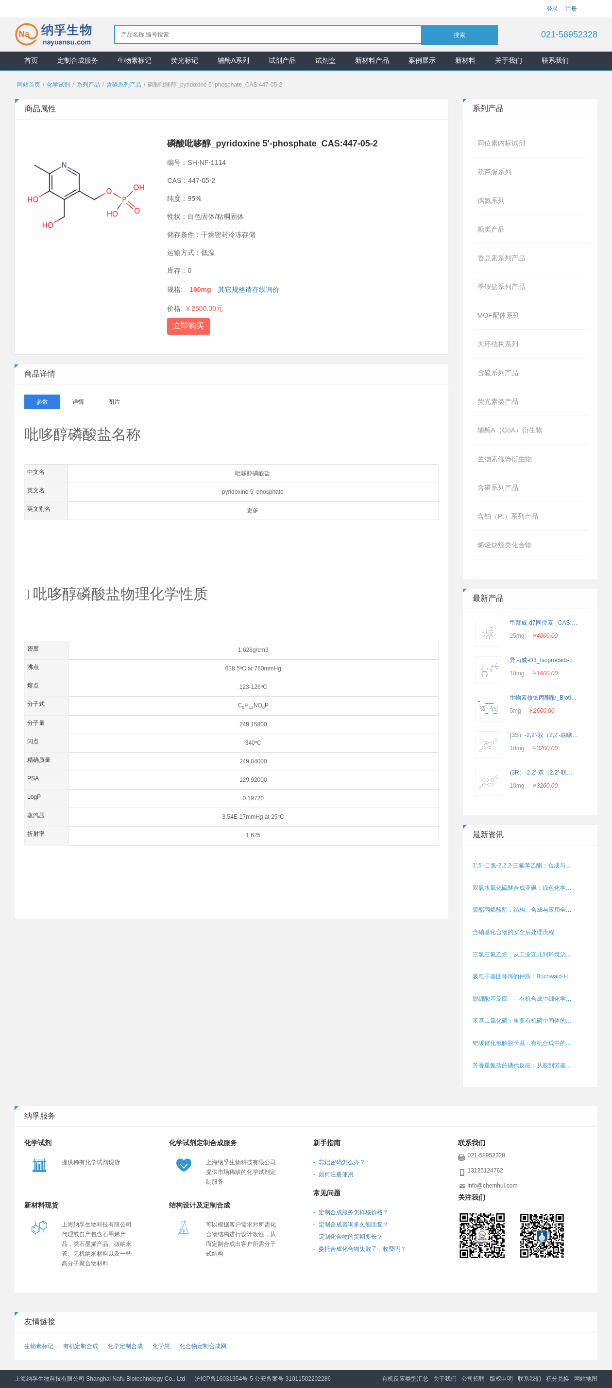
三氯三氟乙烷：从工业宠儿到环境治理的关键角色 (525, 954)
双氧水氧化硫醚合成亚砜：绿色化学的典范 (525, 887)
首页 (31, 60)
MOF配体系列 (498, 315)
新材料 (465, 60)
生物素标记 (135, 60)
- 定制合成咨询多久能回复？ (351, 1224)
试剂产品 (282, 60)
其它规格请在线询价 (248, 289)
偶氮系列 (491, 200)
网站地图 (585, 1378)
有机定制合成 (80, 1346)
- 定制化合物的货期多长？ (348, 1236)
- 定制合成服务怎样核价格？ (351, 1212)
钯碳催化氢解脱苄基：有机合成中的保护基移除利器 (525, 1043)
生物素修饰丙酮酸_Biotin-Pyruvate (554, 697)
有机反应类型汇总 (405, 1378)
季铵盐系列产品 (501, 286)
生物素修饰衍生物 (504, 459)
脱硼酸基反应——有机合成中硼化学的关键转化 (525, 998)
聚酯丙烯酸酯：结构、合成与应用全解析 (525, 909)
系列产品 (88, 84)
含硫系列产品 (497, 373)
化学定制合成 (125, 1346)
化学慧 (161, 1346)
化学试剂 (58, 84)
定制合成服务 (77, 60)
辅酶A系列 (233, 60)
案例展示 (422, 60)
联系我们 (555, 60)
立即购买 (188, 326)
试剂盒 (325, 60)
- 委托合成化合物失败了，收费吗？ (359, 1248)
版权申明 (501, 1378)
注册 (571, 8)
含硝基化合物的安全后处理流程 (513, 932)
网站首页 (28, 84)
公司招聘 (473, 1378)
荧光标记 (184, 60)
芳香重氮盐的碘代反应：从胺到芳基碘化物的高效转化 (525, 1065)
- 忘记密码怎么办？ (339, 1162)
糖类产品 (491, 229)
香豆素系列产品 (501, 258)
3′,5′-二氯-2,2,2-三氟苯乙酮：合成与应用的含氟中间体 (525, 865)
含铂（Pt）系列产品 (507, 516)
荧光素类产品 (497, 401)
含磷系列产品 (123, 84)
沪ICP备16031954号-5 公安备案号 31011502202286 (263, 1378)
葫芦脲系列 (494, 172)
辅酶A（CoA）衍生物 (510, 430)
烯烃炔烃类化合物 (504, 545)
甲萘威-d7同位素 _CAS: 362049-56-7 (558, 622)
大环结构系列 (497, 344)
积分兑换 (557, 1378)
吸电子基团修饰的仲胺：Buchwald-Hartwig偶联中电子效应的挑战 (525, 976)
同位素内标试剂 (501, 143)
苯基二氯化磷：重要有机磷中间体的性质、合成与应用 (525, 1020)
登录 (552, 8)
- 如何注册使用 (333, 1174)
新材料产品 (372, 60)
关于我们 (508, 60)
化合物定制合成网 (203, 1346)
